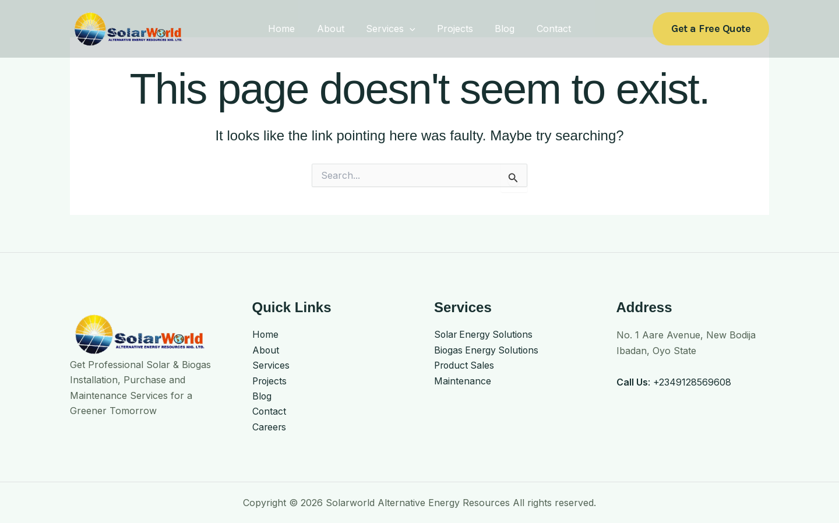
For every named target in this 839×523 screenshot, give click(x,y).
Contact (545, 28)
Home (289, 28)
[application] (411, 28)
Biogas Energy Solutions (488, 350)
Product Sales (465, 366)
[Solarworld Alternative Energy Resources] (128, 28)
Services (392, 28)
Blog (500, 28)
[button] (711, 28)
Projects (453, 28)
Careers (269, 427)
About (335, 28)
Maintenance (462, 381)
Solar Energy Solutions (485, 335)
